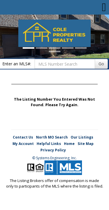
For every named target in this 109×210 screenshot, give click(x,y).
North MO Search (52, 137)
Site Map (86, 143)
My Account (23, 143)
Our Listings (82, 137)
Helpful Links (49, 143)
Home (69, 143)
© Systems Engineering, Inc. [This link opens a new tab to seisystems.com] (54, 157)
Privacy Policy (53, 150)
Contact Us (23, 137)
